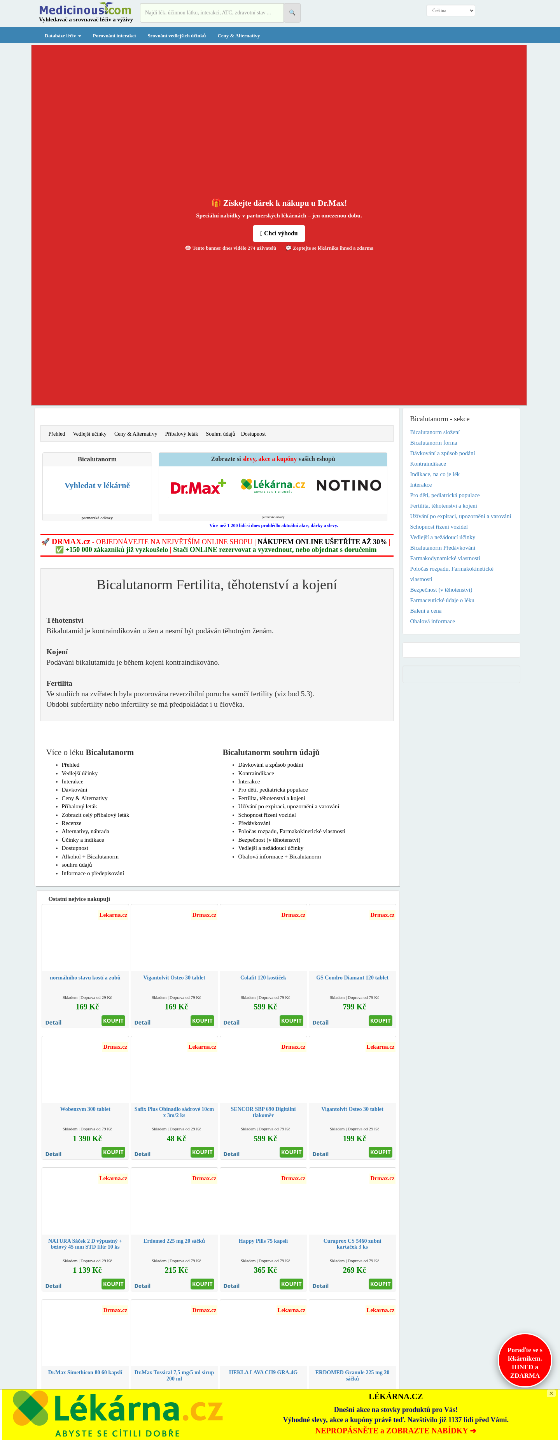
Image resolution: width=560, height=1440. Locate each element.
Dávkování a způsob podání (270, 765)
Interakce (73, 781)
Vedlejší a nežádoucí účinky (271, 848)
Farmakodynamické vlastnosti (445, 558)
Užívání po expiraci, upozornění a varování (289, 806)
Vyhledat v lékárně (97, 485)
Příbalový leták (181, 434)
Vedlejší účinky (90, 434)
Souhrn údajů (220, 434)
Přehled (57, 434)
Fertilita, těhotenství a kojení (271, 798)
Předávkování (254, 823)
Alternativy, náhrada (85, 831)
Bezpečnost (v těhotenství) (269, 840)
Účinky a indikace (83, 840)
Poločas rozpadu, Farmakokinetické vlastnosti (292, 831)
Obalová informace (432, 621)
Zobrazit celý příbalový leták (96, 815)
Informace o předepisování (93, 873)
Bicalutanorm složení (435, 432)
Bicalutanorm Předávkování (443, 548)
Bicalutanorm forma (433, 443)
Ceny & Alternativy (238, 36)
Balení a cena (426, 611)
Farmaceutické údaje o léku (442, 600)
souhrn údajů (77, 865)
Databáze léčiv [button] (63, 36)
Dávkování (75, 790)
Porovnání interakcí (114, 36)
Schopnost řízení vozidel (267, 815)
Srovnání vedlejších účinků (176, 36)
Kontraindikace (256, 773)
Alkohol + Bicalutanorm (90, 856)
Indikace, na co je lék (435, 474)
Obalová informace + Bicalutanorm (279, 856)
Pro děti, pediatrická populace (273, 790)
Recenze (72, 823)
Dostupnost (253, 434)
